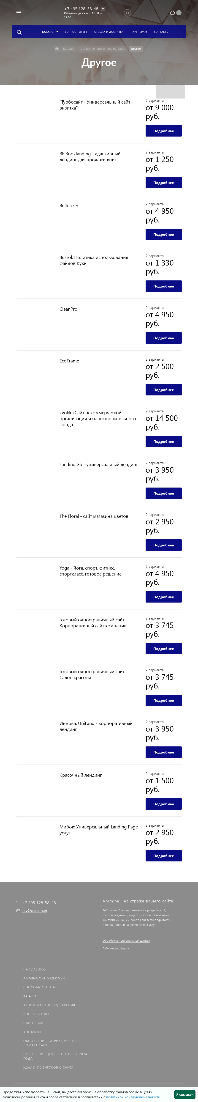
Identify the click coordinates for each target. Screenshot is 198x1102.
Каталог (30, 996)
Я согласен (184, 1094)
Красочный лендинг (81, 775)
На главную (34, 969)
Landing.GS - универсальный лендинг (99, 464)
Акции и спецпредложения (49, 1005)
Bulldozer (69, 205)
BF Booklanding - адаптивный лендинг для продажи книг (90, 156)
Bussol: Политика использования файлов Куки (94, 260)
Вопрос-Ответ (36, 1014)
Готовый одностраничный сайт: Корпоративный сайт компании (93, 622)
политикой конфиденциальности (133, 1096)
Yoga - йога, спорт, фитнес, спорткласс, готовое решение (91, 570)
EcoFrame (69, 360)
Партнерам (33, 1023)
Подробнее (163, 130)
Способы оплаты (39, 987)
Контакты (32, 1032)
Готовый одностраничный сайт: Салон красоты (92, 674)
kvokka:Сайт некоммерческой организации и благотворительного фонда (98, 418)
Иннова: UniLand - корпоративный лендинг (96, 726)
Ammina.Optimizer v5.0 (44, 978)
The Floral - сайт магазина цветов (94, 516)
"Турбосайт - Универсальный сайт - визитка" (96, 104)
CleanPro (68, 309)
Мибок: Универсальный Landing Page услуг (99, 829)
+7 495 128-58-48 (81, 8)
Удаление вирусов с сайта (48, 1067)
